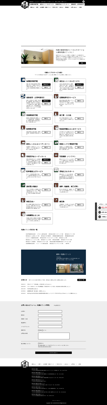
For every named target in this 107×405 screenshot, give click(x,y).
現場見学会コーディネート (62, 4)
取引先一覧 (55, 7)
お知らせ (61, 7)
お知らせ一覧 (81, 279)
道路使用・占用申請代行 (77, 4)
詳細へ (82, 63)
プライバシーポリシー (56, 400)
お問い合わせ (74, 7)
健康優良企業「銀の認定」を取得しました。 (33, 291)
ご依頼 (80, 7)
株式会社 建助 (35, 369)
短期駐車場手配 (34, 4)
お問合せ (73, 364)
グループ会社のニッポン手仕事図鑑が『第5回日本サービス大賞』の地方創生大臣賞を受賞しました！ (46, 286)
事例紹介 (67, 7)
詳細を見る (46, 84)
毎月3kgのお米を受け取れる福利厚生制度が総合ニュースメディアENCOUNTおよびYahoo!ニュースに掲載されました (49, 293)
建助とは (32, 7)
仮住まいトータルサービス (47, 4)
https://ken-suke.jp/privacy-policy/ (44, 346)
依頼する (46, 87)
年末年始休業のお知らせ (29, 288)
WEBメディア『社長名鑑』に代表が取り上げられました (36, 284)
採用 (37, 7)
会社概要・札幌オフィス (45, 7)
